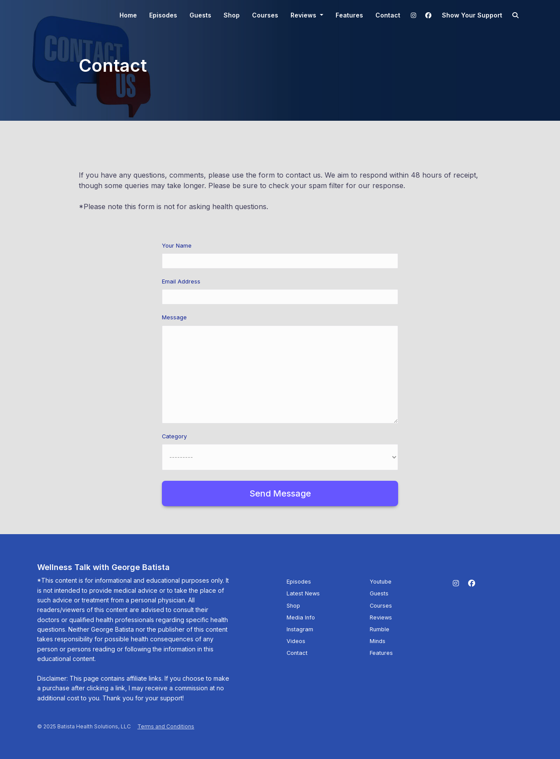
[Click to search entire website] (515, 15)
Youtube (381, 581)
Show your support (472, 15)
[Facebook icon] (471, 583)
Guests (200, 15)
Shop (232, 15)
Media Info (301, 617)
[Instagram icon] (456, 583)
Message (174, 317)
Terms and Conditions (165, 726)
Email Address (181, 281)
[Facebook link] (428, 15)
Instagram (300, 629)
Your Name (177, 245)
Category (174, 436)
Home (128, 15)
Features (349, 15)
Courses (265, 15)
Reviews (304, 15)
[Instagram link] (413, 15)
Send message (280, 493)
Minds (377, 641)
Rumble (379, 629)
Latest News (303, 593)
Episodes (163, 15)
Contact (387, 15)
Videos (296, 641)
